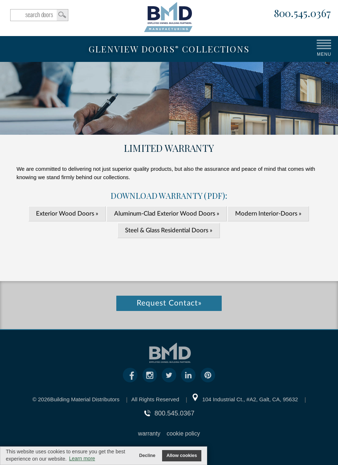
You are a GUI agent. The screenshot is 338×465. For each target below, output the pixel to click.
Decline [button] (147, 455)
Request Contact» (169, 303)
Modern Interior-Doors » (268, 213)
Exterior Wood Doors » (67, 213)
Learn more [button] (82, 458)
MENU (324, 54)
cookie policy (183, 433)
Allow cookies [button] (181, 455)
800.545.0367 (302, 13)
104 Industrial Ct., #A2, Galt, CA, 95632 (250, 399)
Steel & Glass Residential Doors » (168, 230)
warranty (149, 433)
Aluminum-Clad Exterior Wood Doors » (166, 213)
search (39, 15)
